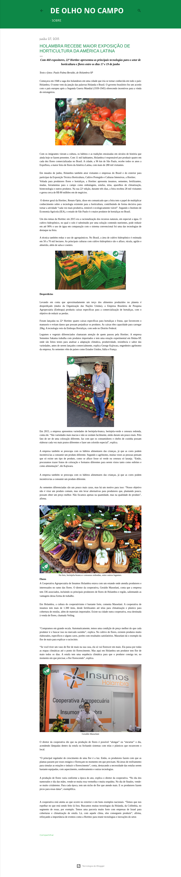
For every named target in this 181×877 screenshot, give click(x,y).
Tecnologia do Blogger (91, 866)
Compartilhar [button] (47, 835)
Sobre (56, 20)
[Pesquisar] (139, 9)
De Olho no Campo (87, 10)
